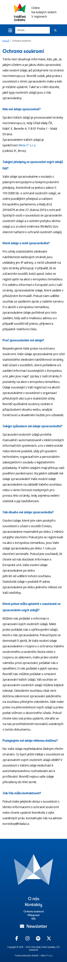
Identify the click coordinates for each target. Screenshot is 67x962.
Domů (5, 41)
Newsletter (33, 926)
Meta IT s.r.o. (27, 145)
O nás (33, 898)
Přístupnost (33, 915)
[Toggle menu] (10, 30)
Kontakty (33, 904)
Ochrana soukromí (33, 911)
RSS (33, 918)
